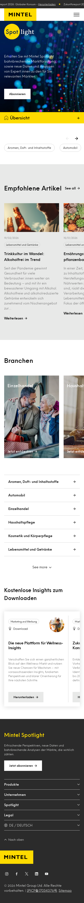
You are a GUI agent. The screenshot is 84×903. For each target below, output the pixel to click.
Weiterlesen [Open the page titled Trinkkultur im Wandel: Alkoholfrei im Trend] (15, 318)
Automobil (70, 148)
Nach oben (14, 839)
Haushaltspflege (42, 522)
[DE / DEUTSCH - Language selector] (42, 825)
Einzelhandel (42, 508)
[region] (42, 658)
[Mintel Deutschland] (20, 14)
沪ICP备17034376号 (42, 890)
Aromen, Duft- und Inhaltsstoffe (29, 148)
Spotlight (42, 804)
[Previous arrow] (68, 138)
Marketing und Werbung (24, 621)
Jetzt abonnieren (23, 765)
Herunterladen (48, 4)
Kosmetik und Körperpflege (42, 535)
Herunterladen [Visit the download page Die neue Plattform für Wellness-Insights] (26, 697)
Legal (42, 815)
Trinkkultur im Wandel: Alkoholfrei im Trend (24, 256)
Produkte (42, 784)
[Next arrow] (77, 138)
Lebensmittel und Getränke (22, 245)
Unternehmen (42, 794)
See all (72, 188)
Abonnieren (17, 94)
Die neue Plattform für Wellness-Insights (35, 645)
